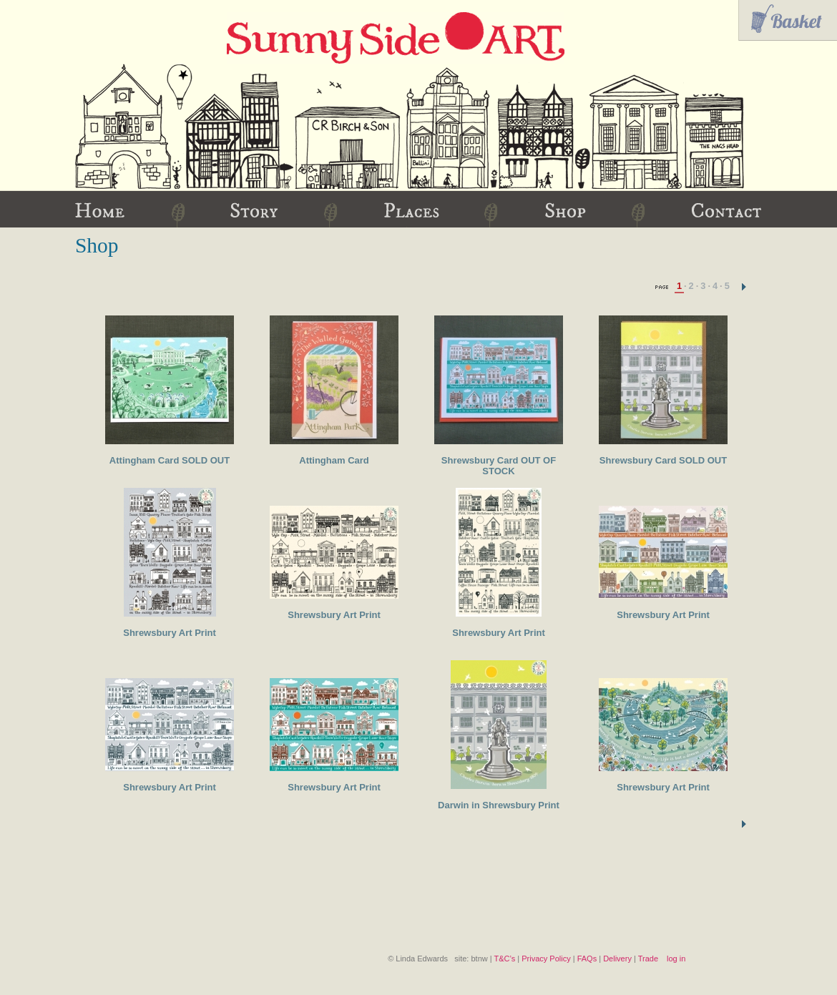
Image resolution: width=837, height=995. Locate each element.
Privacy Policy (546, 958)
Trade (648, 958)
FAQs (587, 958)
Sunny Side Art (395, 38)
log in (676, 958)
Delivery (617, 958)
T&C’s (504, 958)
